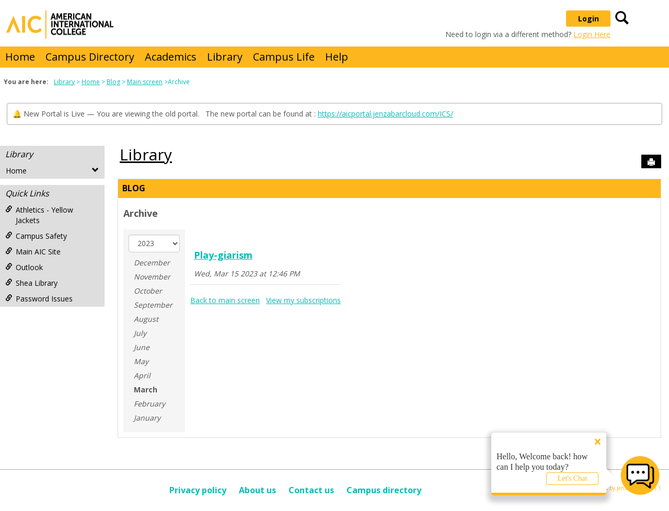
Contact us (311, 490)
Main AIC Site (33, 252)
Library (225, 57)
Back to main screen (225, 300)
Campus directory (384, 490)
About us (257, 490)
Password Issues (39, 299)
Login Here (591, 34)
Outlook (24, 267)
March (145, 389)
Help (336, 57)
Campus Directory (89, 57)
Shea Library (31, 283)
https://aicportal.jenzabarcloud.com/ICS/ (385, 114)
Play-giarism (223, 255)
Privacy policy (197, 490)
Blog (113, 81)
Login (588, 19)
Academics (171, 57)
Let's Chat (572, 478)
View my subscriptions (303, 300)
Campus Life (284, 57)
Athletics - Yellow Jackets (39, 215)
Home (20, 57)
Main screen (145, 81)
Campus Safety (36, 236)
